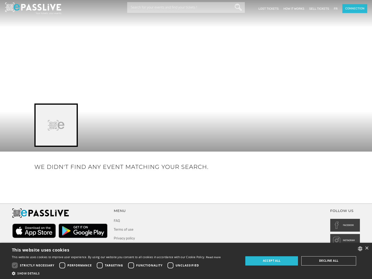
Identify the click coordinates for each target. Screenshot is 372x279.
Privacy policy (124, 238)
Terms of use (124, 230)
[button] (116, 273)
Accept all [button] (272, 261)
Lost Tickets (268, 8)
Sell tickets (319, 8)
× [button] (366, 248)
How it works (293, 8)
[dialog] (186, 261)
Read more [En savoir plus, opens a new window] (213, 257)
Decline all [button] (328, 261)
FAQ (117, 221)
